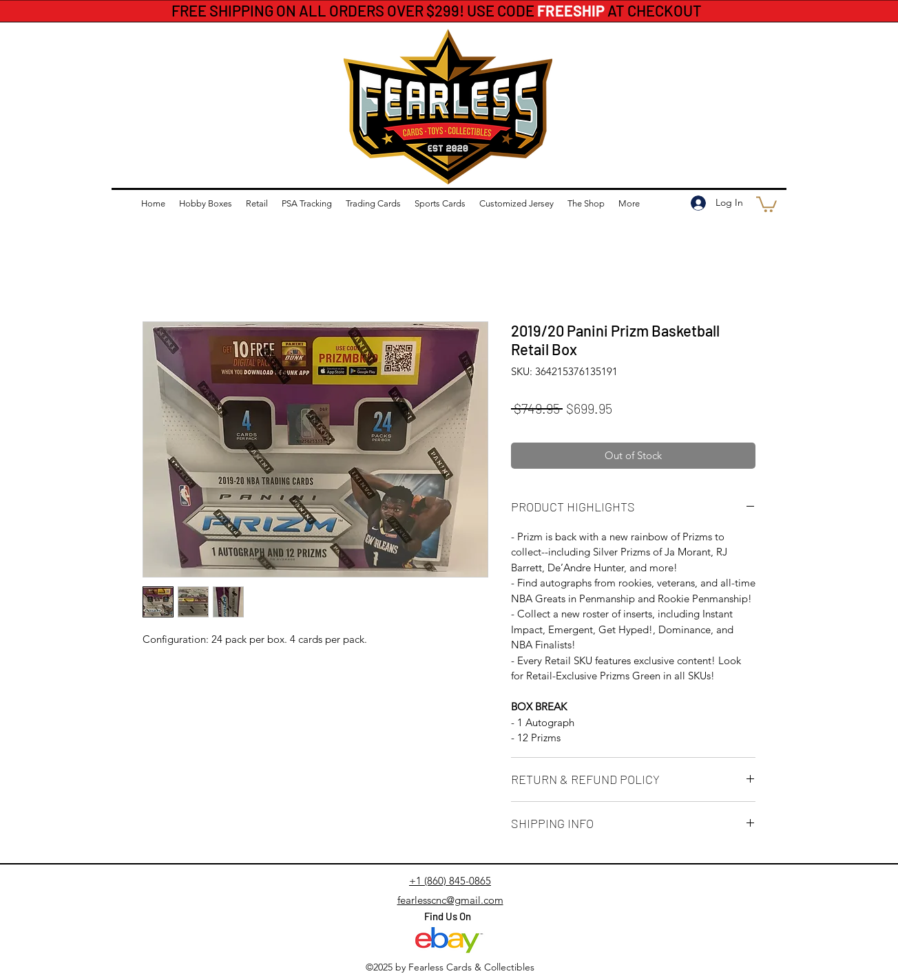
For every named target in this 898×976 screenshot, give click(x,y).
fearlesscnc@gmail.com (450, 899)
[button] (766, 203)
